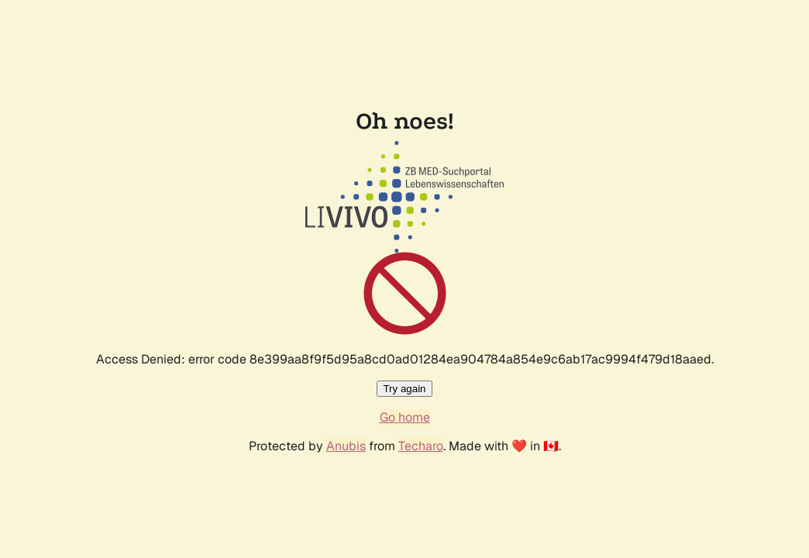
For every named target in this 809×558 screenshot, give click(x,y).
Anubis (346, 446)
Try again (404, 388)
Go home (405, 417)
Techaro (420, 446)
